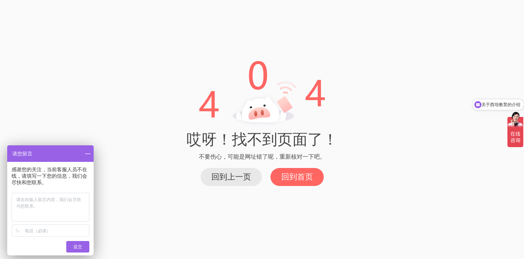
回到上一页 (231, 176)
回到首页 (297, 176)
